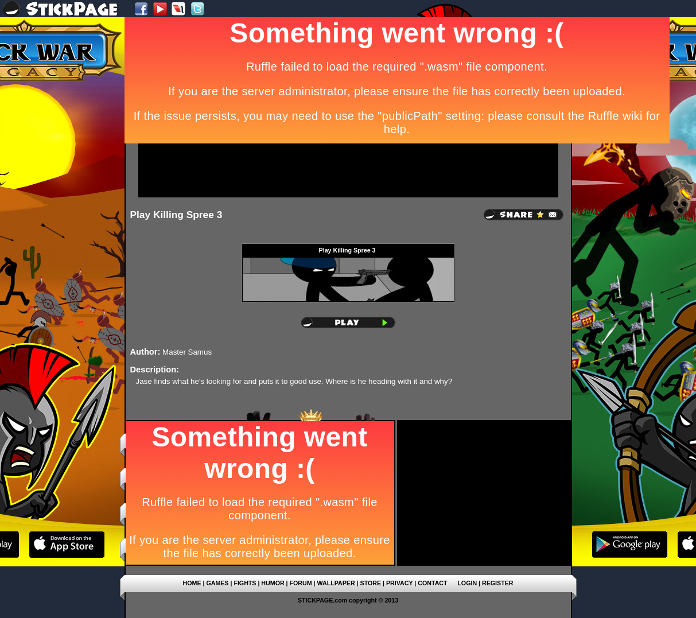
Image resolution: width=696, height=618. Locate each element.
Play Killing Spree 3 (176, 214)
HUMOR (272, 583)
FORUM (301, 583)
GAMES (217, 583)
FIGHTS (245, 583)
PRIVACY (399, 583)
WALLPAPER (336, 583)
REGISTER (497, 583)
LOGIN (467, 583)
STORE (371, 583)
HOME (192, 583)
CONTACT (432, 583)
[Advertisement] (348, 170)
